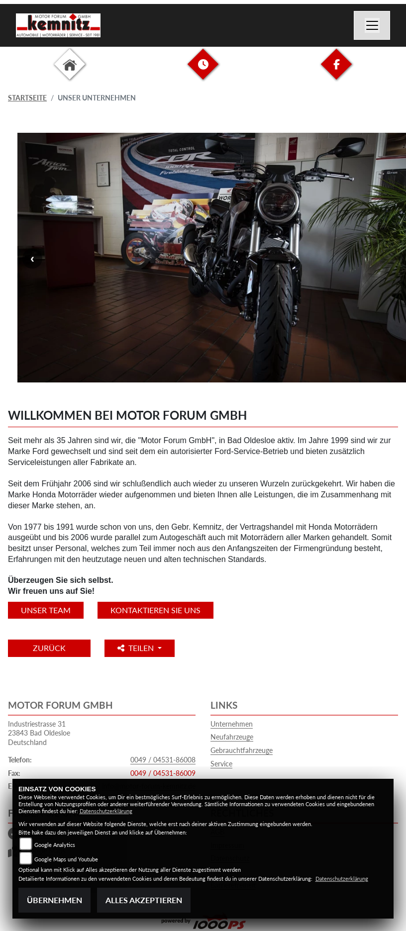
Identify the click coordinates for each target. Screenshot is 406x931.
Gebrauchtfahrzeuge (241, 750)
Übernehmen (54, 900)
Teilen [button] (136, 647)
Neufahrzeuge (231, 737)
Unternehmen (231, 724)
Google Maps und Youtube (66, 859)
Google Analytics (54, 844)
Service (221, 763)
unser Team (46, 610)
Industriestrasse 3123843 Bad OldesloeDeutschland (39, 733)
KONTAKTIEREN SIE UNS (155, 610)
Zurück (49, 647)
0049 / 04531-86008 (163, 759)
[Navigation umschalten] (372, 25)
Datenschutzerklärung (106, 811)
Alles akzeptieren (143, 900)
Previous (32, 259)
